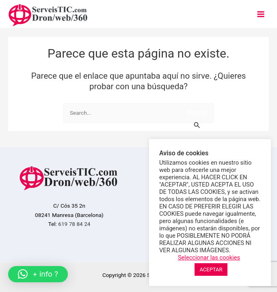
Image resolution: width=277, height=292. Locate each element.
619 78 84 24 (74, 224)
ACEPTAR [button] (210, 269)
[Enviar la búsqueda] (197, 121)
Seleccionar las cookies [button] (209, 257)
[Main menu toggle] (261, 14)
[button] (38, 274)
